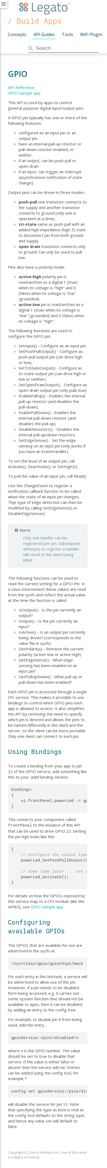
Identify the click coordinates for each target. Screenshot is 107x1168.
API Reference (21, 87)
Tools (67, 34)
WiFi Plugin (91, 34)
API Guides (44, 34)
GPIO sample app (24, 93)
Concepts (17, 34)
